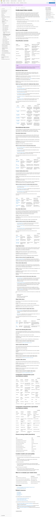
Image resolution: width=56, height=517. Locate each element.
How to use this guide (48, 9)
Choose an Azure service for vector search (27, 357)
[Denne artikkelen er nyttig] (51, 21)
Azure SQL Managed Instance (21, 88)
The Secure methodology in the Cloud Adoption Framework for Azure (25, 487)
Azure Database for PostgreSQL (21, 93)
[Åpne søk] (52, 1)
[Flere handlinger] (39, 7)
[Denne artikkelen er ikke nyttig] (52, 21)
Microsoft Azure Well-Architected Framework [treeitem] (5, 57)
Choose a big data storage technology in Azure (23, 498)
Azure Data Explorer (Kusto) (20, 191)
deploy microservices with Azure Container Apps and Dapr (25, 505)
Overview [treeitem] (4, 24)
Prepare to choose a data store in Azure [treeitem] (6, 32)
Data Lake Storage (19, 310)
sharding (30, 78)
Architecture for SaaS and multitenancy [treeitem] (5, 48)
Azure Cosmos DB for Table (20, 225)
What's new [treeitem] (2, 14)
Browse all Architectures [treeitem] (4, 11)
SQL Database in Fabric (20, 98)
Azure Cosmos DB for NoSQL (21, 147)
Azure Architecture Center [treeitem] (4, 10)
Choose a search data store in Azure (27, 342)
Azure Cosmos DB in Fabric (20, 152)
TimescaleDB (21, 289)
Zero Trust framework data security (21, 488)
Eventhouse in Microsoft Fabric (21, 282)
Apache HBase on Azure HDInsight (21, 188)
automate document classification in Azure (23, 507)
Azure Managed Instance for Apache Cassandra (18, 200)
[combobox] (6, 8)
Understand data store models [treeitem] (6, 34)
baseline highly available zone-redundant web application (25, 503)
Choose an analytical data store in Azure (27, 372)
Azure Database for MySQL (20, 96)
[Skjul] (10, 7)
